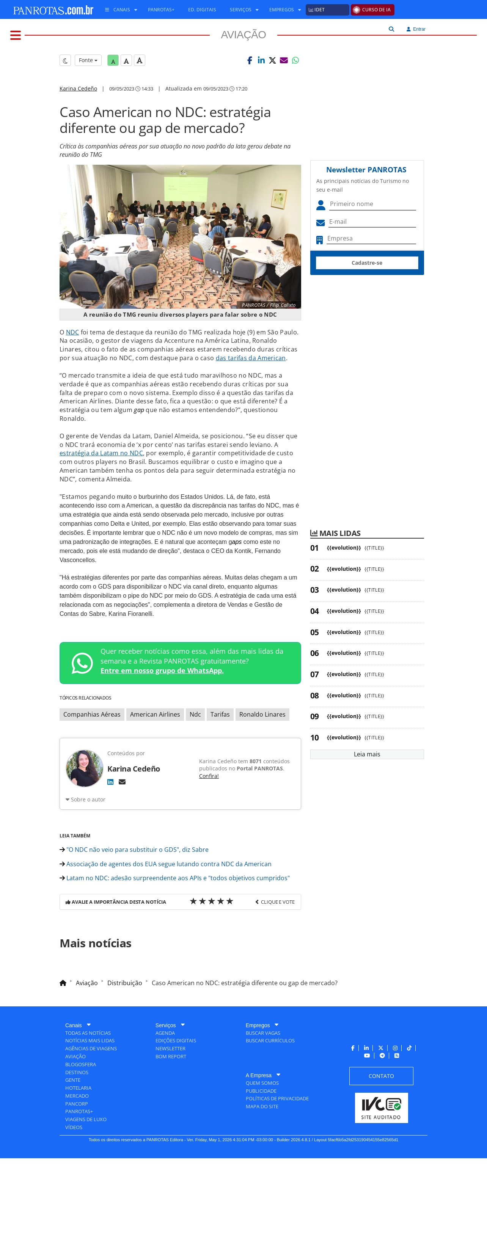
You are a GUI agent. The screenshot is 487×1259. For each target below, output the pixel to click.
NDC (72, 375)
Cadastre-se (367, 305)
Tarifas (220, 757)
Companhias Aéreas (92, 757)
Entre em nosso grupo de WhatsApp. (162, 713)
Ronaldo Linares (262, 757)
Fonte (88, 103)
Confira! (209, 819)
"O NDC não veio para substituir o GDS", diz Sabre (134, 949)
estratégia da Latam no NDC (101, 496)
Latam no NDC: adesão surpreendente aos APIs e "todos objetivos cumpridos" (175, 977)
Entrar (416, 29)
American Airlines (155, 757)
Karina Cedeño (78, 131)
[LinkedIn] (110, 824)
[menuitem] (118, 9)
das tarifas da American (251, 401)
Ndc (195, 757)
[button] (250, 103)
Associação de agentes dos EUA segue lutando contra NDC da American (166, 963)
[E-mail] (122, 824)
